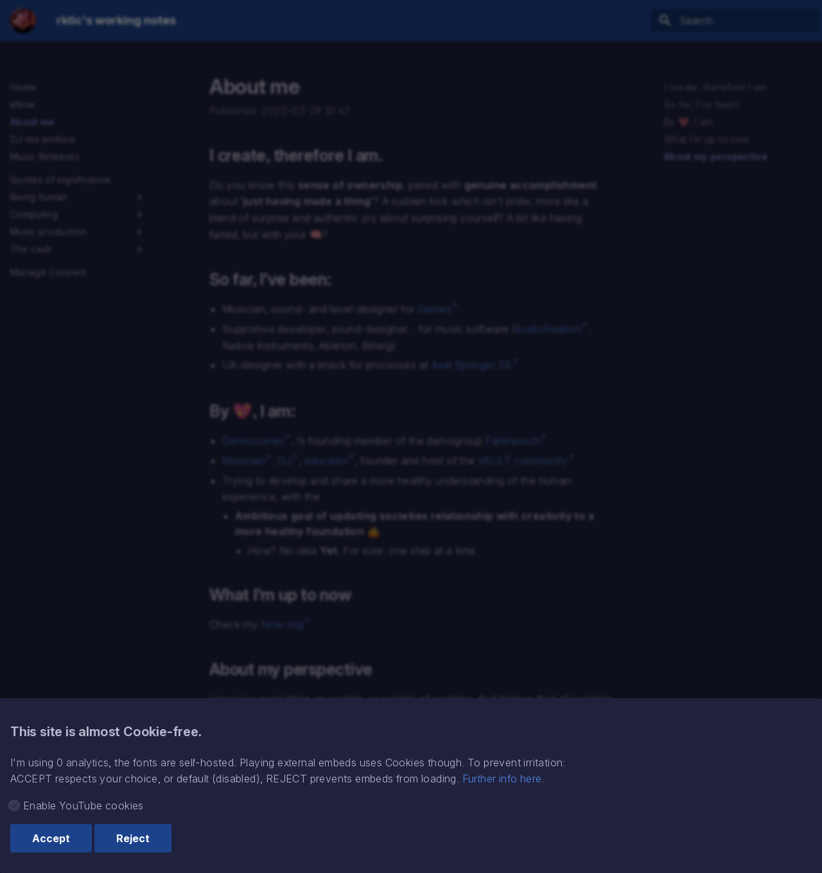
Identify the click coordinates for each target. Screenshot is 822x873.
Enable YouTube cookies (83, 805)
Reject (133, 838)
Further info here (502, 778)
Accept (51, 838)
